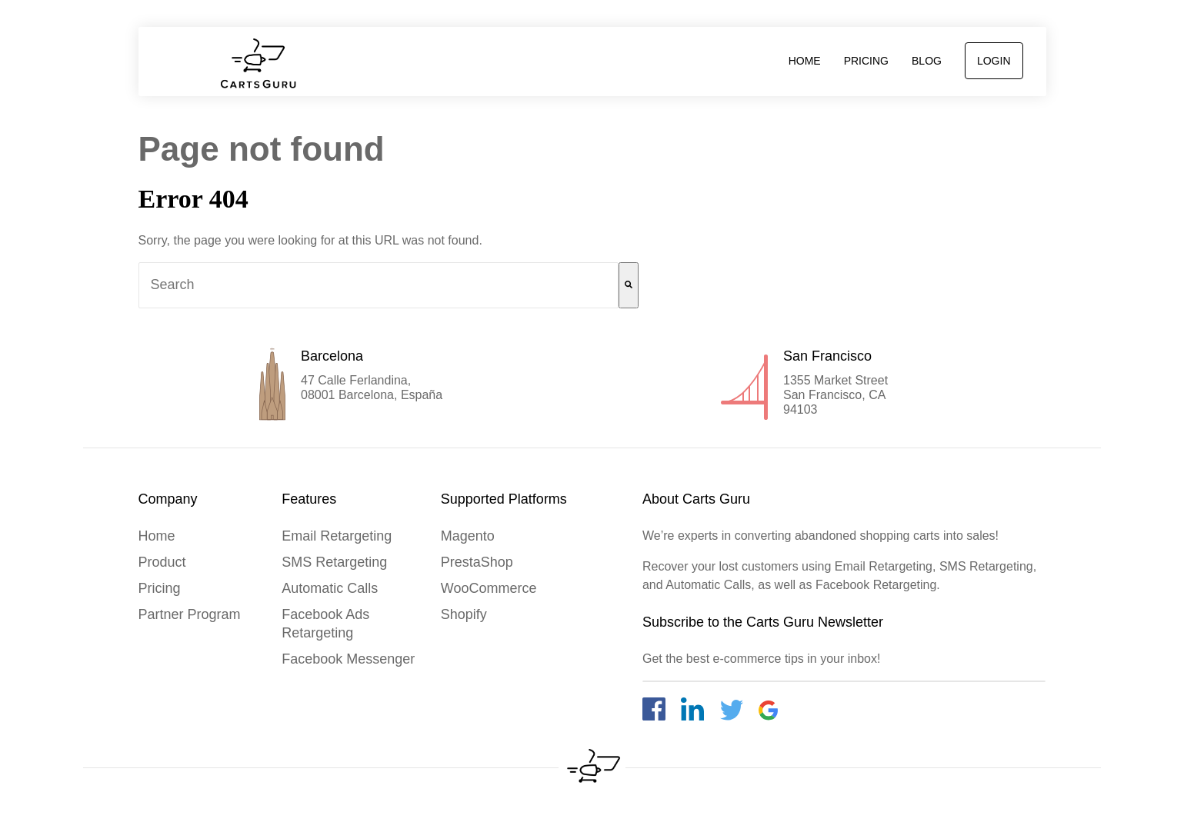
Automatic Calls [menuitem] (330, 588)
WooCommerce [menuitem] (489, 588)
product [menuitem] (162, 562)
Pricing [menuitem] (866, 61)
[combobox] (378, 285)
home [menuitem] (805, 61)
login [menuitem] (994, 61)
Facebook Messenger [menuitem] (348, 659)
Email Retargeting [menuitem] (337, 536)
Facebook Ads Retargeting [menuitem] (325, 624)
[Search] (629, 285)
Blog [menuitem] (927, 61)
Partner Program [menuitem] (189, 614)
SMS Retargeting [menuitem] (334, 562)
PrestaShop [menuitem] (477, 562)
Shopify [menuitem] (464, 614)
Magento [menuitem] (468, 536)
